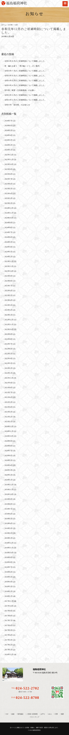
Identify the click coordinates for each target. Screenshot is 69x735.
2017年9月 (8, 611)
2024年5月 (8, 242)
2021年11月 (8, 378)
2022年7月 (8, 344)
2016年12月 (9, 654)
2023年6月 (8, 291)
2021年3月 (8, 412)
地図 (62, 714)
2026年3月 (8, 140)
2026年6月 (8, 125)
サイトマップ (34, 717)
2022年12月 (9, 320)
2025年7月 (8, 179)
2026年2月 (8, 145)
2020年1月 (8, 480)
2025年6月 (8, 184)
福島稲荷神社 (36, 730)
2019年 (10, 25)
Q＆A (50, 714)
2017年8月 (8, 616)
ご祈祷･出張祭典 (32, 714)
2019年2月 (8, 533)
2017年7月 (8, 620)
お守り (43, 714)
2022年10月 (9, 329)
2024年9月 (8, 223)
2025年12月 (9, 155)
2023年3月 (8, 305)
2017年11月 (8, 601)
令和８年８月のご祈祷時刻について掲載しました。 (25, 61)
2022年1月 (8, 373)
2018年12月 (9, 543)
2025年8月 (8, 174)
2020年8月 (8, 446)
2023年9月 (8, 276)
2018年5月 (8, 577)
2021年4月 (8, 407)
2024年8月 (8, 227)
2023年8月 (8, 281)
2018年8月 (8, 562)
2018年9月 (8, 557)
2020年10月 (9, 436)
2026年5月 (8, 130)
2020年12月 (9, 426)
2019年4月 (8, 523)
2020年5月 (8, 460)
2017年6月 (8, 625)
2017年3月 (8, 640)
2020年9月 (8, 441)
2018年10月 (9, 553)
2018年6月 (8, 572)
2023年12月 (9, 261)
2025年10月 (9, 164)
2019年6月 (8, 514)
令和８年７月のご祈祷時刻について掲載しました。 (25, 71)
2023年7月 (8, 286)
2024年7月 (8, 232)
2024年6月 (8, 237)
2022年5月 (8, 354)
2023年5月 (8, 295)
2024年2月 (8, 257)
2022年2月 (8, 368)
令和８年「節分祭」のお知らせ (17, 105)
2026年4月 (8, 135)
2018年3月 (8, 586)
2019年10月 (9, 494)
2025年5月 (8, 189)
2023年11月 (8, 266)
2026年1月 (8, 150)
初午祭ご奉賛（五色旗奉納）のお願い (19, 90)
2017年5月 (8, 630)
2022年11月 (8, 324)
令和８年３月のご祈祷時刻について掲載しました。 (25, 95)
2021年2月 (8, 417)
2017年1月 (8, 650)
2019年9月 (8, 499)
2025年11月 (8, 159)
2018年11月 (8, 548)
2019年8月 (8, 504)
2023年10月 (9, 271)
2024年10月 (9, 218)
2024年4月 (8, 247)
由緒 (12, 714)
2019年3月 (8, 528)
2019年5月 (8, 519)
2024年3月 (8, 252)
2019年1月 (8, 538)
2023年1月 (8, 315)
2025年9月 (8, 169)
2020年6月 (8, 455)
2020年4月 (8, 465)
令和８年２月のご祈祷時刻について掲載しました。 (25, 100)
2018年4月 (8, 582)
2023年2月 (8, 310)
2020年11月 (8, 431)
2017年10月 (9, 606)
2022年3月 (8, 363)
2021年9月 (8, 383)
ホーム (3, 25)
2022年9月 (8, 334)
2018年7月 (8, 567)
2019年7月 (8, 509)
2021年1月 (8, 422)
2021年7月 (8, 392)
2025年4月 (8, 193)
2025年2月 (8, 203)
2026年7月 (8, 121)
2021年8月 (8, 388)
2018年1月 (8, 596)
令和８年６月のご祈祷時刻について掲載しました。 (25, 76)
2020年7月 (8, 451)
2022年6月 (8, 349)
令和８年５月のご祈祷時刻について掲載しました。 (25, 81)
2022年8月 (8, 339)
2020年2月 (8, 475)
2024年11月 (8, 213)
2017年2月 (8, 645)
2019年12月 (9, 485)
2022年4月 (8, 358)
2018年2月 (8, 591)
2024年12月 (9, 208)
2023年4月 (8, 300)
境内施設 (20, 714)
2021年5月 (8, 402)
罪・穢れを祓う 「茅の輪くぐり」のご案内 (22, 66)
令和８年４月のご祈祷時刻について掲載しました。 (25, 85)
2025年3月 (8, 198)
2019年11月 (8, 489)
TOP (7, 714)
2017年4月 (8, 635)
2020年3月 (8, 470)
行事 (56, 714)
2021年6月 (8, 397)
